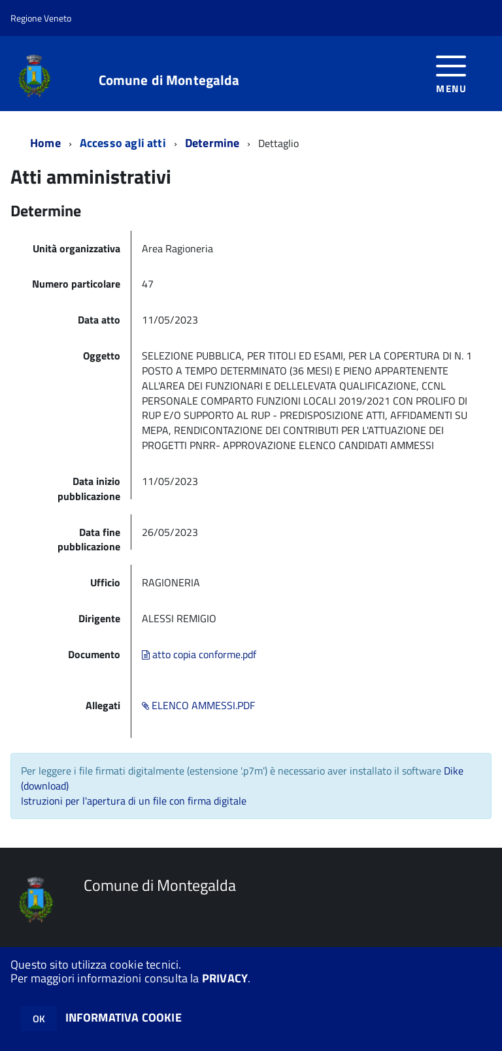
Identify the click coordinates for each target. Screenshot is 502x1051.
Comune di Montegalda (169, 80)
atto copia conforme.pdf (199, 654)
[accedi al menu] (451, 73)
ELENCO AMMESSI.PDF (198, 705)
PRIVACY (225, 978)
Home (45, 143)
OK (39, 1018)
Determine (212, 143)
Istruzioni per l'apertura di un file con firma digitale (133, 801)
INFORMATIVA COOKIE (123, 1017)
